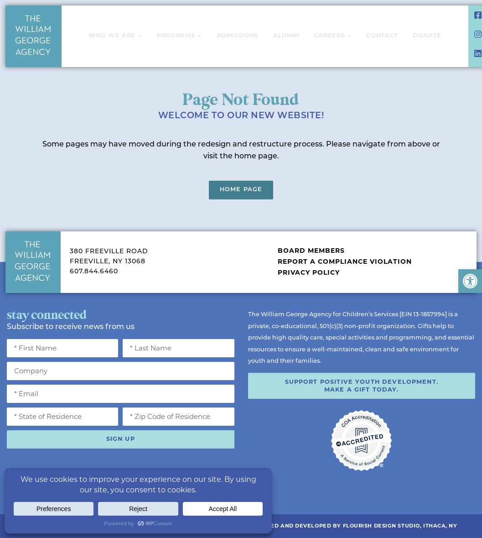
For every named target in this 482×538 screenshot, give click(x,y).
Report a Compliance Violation (345, 261)
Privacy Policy (309, 272)
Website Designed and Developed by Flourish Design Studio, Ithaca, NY (338, 525)
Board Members (311, 250)
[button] (470, 281)
